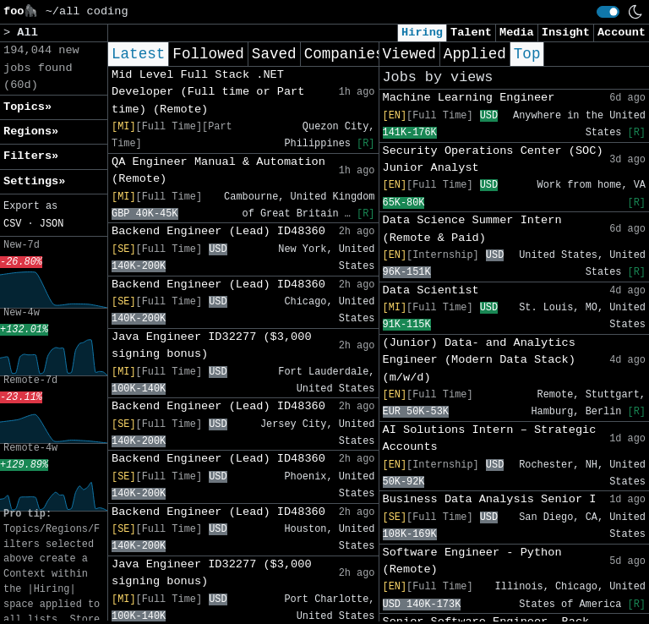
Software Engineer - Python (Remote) (472, 561)
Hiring (422, 32)
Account (621, 32)
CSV (12, 224)
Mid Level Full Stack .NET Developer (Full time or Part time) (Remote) (208, 92)
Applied (475, 54)
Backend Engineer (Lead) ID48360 (218, 231)
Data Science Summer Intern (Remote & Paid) (472, 229)
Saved (274, 54)
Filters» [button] (30, 156)
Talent (471, 32)
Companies (344, 54)
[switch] (608, 12)
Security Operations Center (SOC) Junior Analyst (493, 159)
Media (516, 32)
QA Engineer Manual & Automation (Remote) (218, 170)
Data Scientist (431, 290)
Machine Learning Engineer (469, 97)
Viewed (409, 54)
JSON (52, 224)
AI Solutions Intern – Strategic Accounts (490, 438)
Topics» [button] (27, 107)
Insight (566, 32)
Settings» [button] (34, 181)
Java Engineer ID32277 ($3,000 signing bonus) (212, 345)
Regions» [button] (30, 131)
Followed (207, 54)
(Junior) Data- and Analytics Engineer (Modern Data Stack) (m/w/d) (479, 360)
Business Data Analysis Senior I (490, 499)
